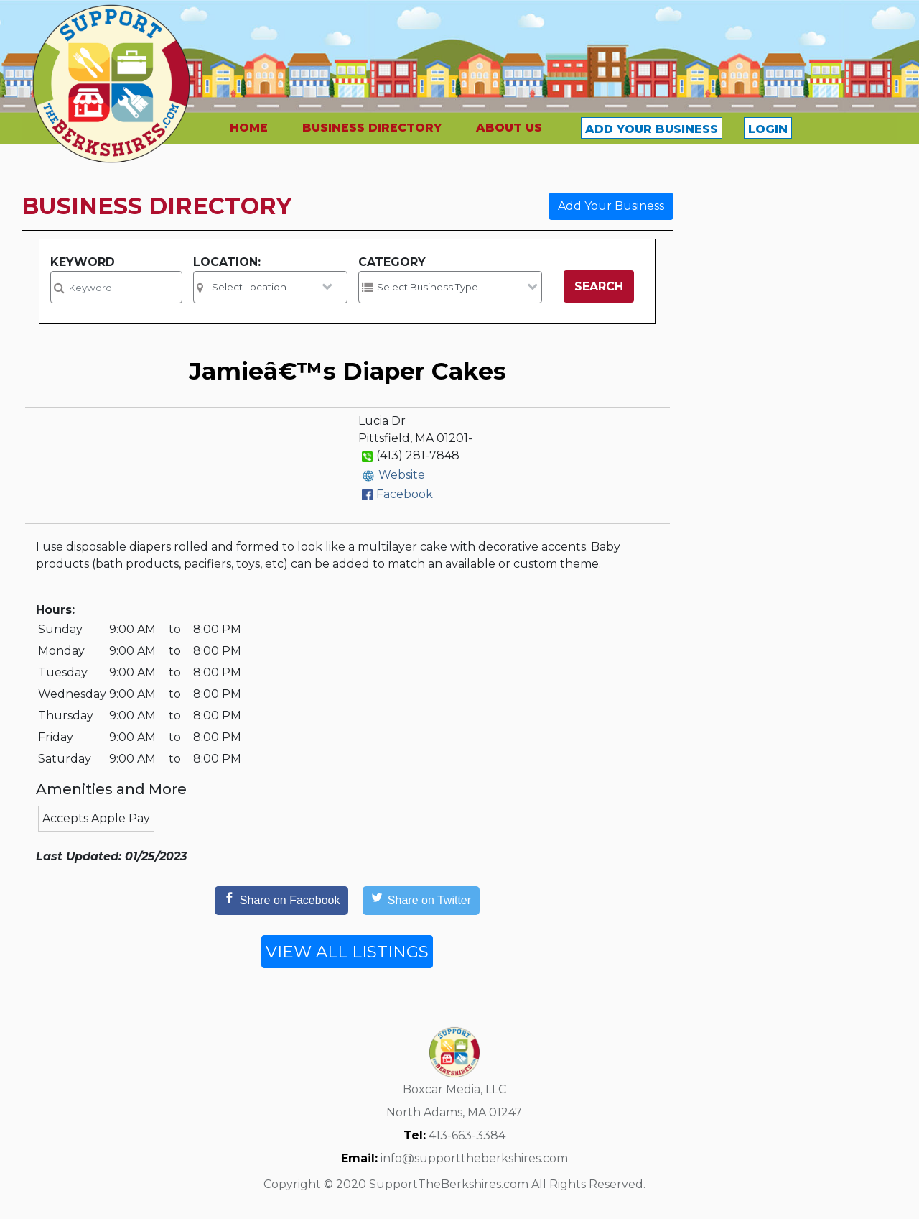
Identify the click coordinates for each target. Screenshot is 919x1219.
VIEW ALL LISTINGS (347, 952)
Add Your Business (611, 206)
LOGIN (768, 129)
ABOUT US (509, 127)
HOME (249, 127)
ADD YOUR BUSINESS (651, 129)
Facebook (404, 494)
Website (401, 475)
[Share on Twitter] (421, 900)
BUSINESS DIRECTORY (372, 127)
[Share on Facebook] (281, 900)
